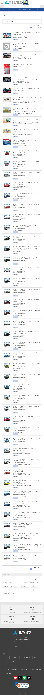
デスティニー (34, 586)
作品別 (35, 657)
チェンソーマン (29, 589)
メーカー (13, 661)
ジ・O (16, 586)
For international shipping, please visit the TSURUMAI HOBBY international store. (22, 9)
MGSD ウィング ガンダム (17, 589)
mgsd (36, 579)
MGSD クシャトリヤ (20, 579)
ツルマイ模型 (23, 693)
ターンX (13, 593)
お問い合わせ (24, 669)
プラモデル (6, 657)
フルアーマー (24, 582)
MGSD (4, 579)
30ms (4, 582)
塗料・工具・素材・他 (25, 657)
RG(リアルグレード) (24, 586)
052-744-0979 (19, 644)
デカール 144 (6, 593)
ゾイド (17, 582)
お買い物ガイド (15, 669)
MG (37, 582)
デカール (10, 582)
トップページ (6, 669)
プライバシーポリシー (8, 673)
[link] (22, 686)
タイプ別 (5, 661)
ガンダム (29, 579)
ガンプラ (11, 579)
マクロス (32, 582)
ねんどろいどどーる (7, 586)
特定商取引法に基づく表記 (35, 669)
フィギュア (14, 657)
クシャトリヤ (6, 589)
